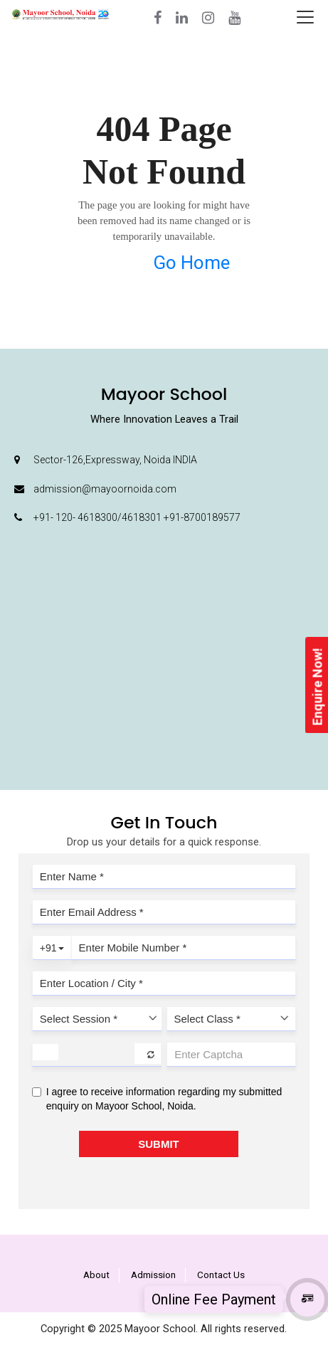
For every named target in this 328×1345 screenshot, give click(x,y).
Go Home (191, 262)
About (96, 1275)
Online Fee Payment (214, 1299)
